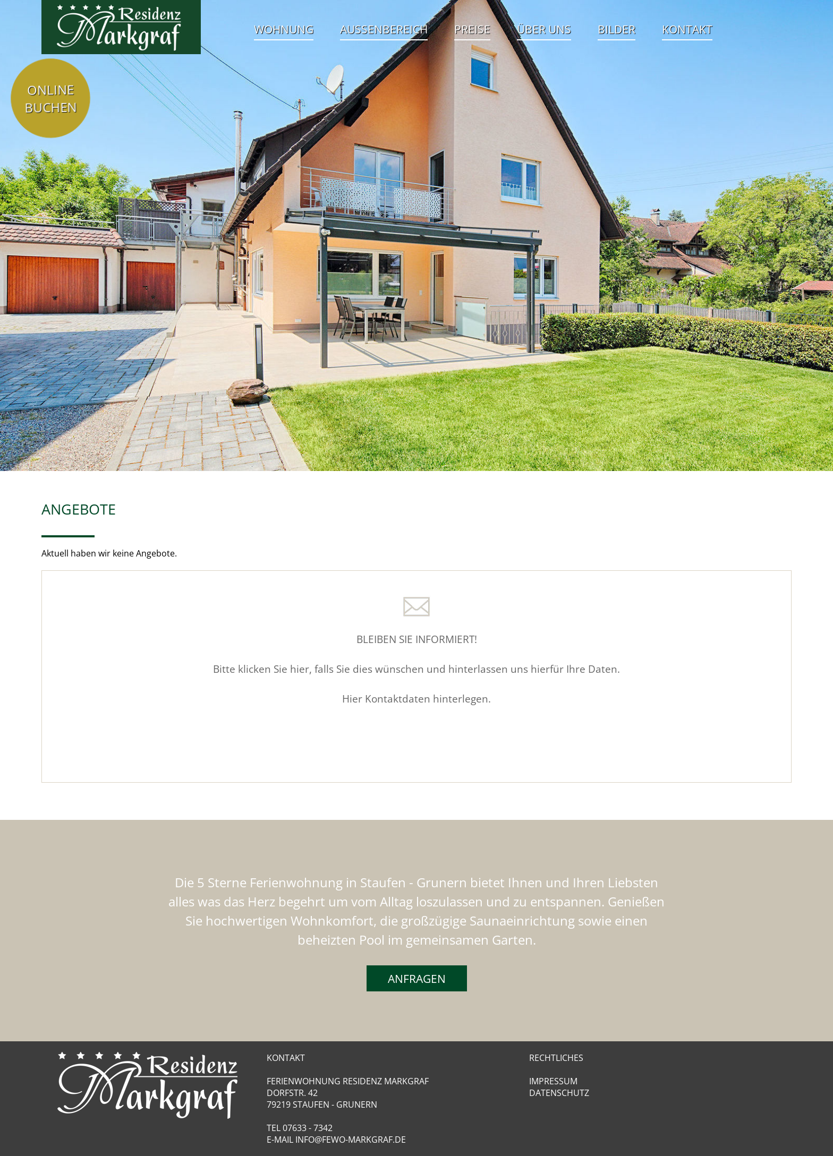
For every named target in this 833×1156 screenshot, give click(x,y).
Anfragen (417, 978)
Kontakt (687, 29)
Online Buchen (50, 98)
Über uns (544, 29)
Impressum (553, 1081)
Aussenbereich (384, 29)
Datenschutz (559, 1093)
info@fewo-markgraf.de (350, 1139)
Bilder (616, 29)
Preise (472, 29)
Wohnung (283, 29)
